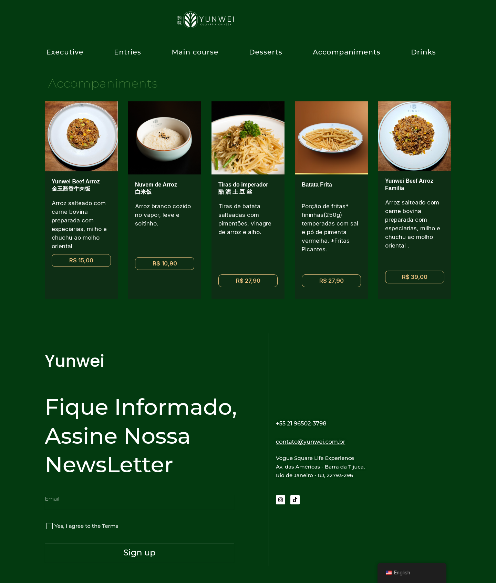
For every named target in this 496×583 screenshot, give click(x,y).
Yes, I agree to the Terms (86, 526)
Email (52, 491)
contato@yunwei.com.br (318, 441)
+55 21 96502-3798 (307, 423)
